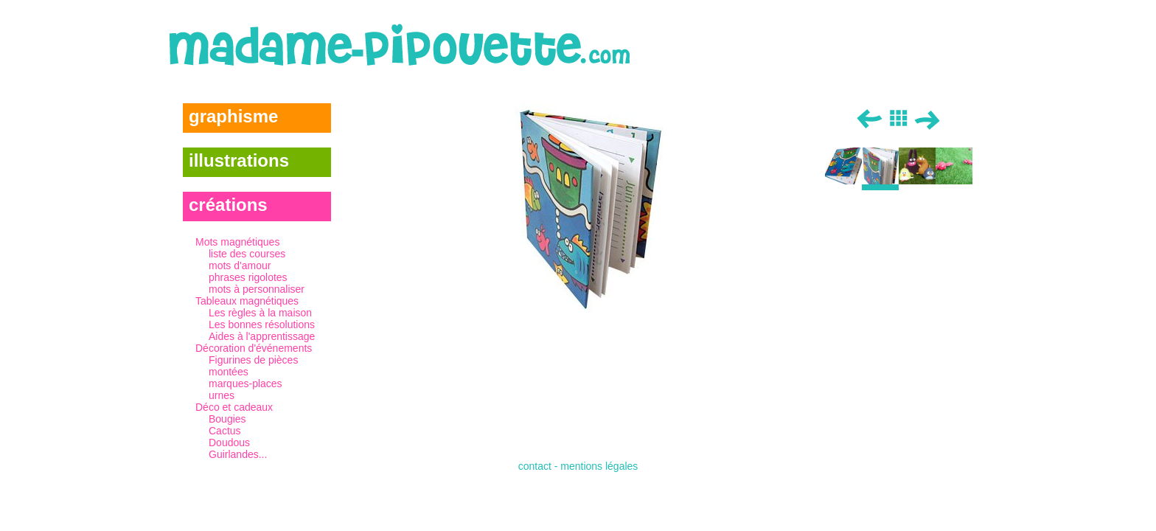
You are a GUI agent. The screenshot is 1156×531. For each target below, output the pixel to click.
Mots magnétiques (263, 265)
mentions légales (599, 466)
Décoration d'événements (263, 371)
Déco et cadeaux (263, 430)
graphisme (233, 116)
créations (228, 205)
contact (534, 466)
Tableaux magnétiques (263, 318)
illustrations (239, 160)
